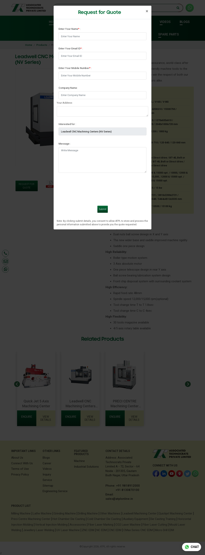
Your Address (64, 102)
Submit (102, 209)
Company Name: (68, 87)
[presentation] (88, 187)
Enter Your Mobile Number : (75, 68)
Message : (65, 143)
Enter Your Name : (70, 28)
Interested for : (67, 124)
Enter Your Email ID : (71, 48)
